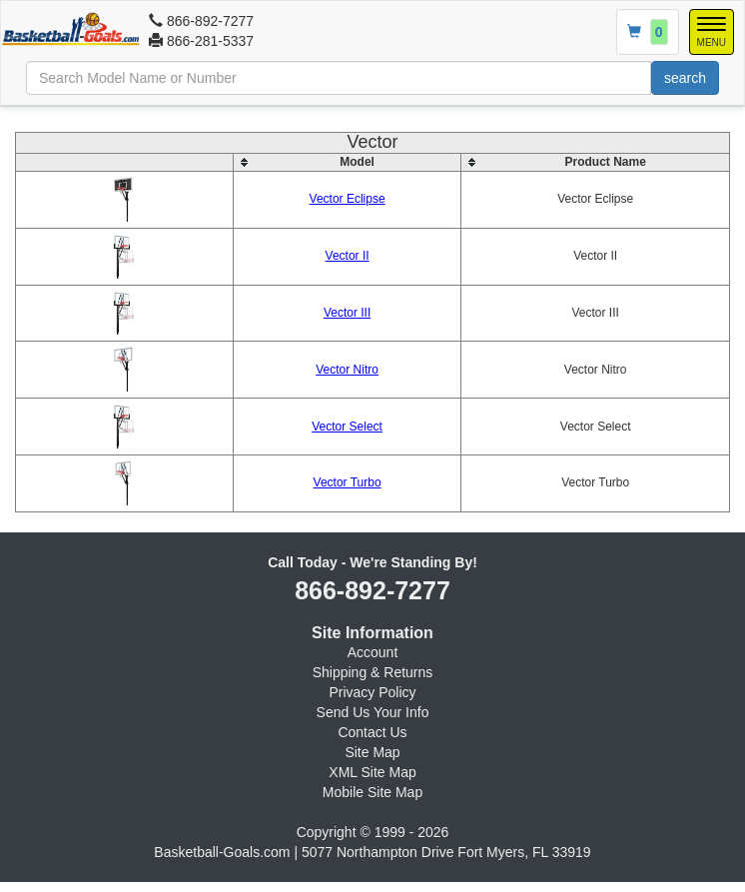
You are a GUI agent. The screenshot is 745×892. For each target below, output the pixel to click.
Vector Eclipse (347, 199)
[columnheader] (346, 162)
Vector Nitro (347, 370)
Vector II (348, 256)
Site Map (372, 752)
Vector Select (347, 427)
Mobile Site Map (372, 792)
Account (373, 652)
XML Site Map (372, 772)
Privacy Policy (372, 692)
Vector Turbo (347, 482)
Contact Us (372, 732)
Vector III (347, 313)
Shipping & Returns (373, 672)
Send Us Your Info (373, 712)
